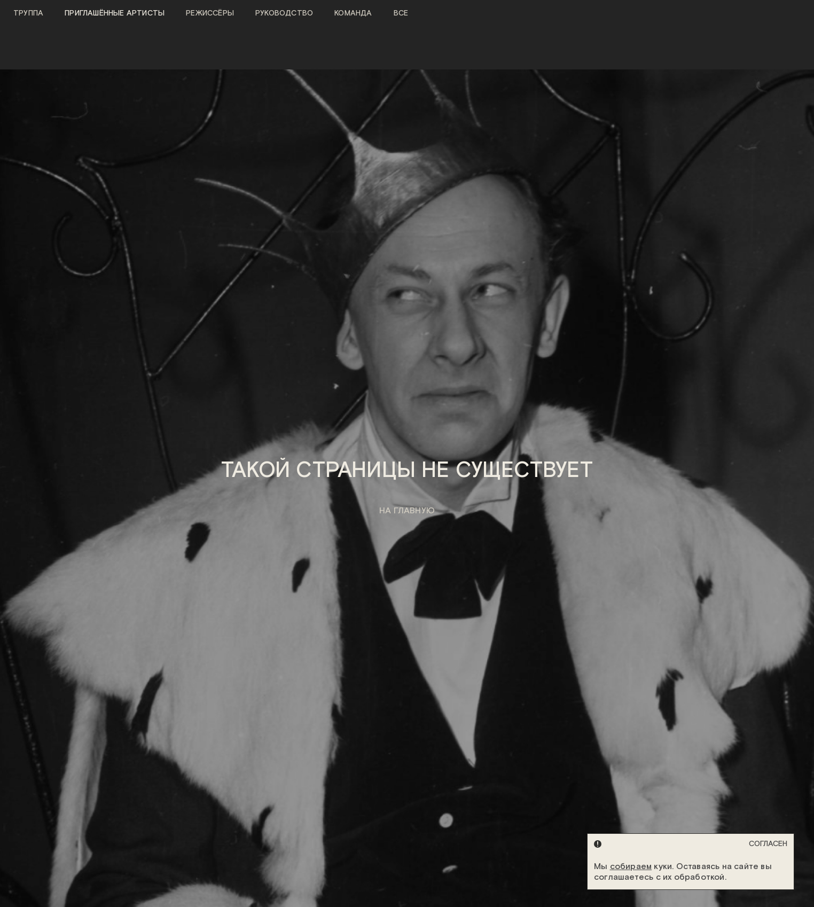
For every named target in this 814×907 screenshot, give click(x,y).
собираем (631, 866)
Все (401, 13)
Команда (353, 13)
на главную (407, 511)
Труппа (28, 13)
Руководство (284, 13)
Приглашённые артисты (115, 13)
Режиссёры (210, 13)
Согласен (768, 844)
